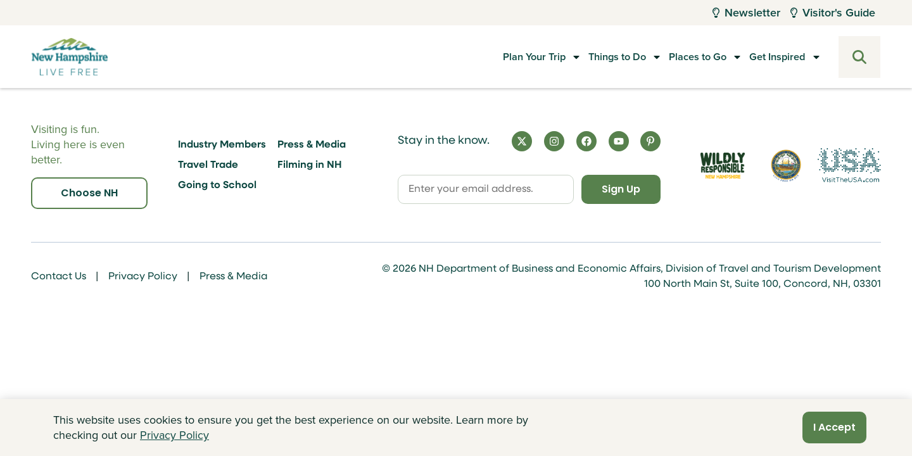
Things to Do (588, 57)
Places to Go (682, 57)
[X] (522, 141)
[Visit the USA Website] (849, 166)
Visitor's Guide (832, 12)
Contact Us (58, 277)
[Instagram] (554, 141)
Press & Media (311, 145)
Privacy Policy (142, 277)
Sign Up (621, 189)
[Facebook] (586, 141)
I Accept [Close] (834, 427)
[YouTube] (619, 141)
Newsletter (746, 12)
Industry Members (222, 145)
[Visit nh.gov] (786, 166)
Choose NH (89, 193)
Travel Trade (208, 165)
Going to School (217, 185)
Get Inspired (775, 57)
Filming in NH (309, 165)
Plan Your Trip (492, 57)
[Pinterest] (650, 141)
